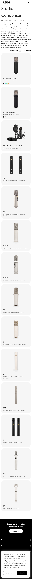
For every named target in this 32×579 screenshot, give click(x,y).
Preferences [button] (9, 573)
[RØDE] (6, 2)
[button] (28, 2)
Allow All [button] (22, 573)
